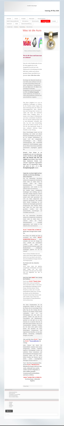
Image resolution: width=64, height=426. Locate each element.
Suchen (9, 411)
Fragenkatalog (22, 26)
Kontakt (10, 403)
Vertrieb (10, 406)
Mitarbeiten (11, 405)
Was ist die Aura (32, 30)
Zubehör (10, 404)
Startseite (16, 26)
